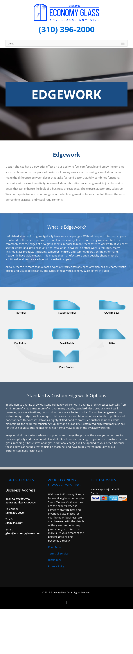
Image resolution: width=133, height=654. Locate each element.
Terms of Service (58, 553)
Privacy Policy (56, 566)
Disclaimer (54, 560)
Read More (55, 547)
